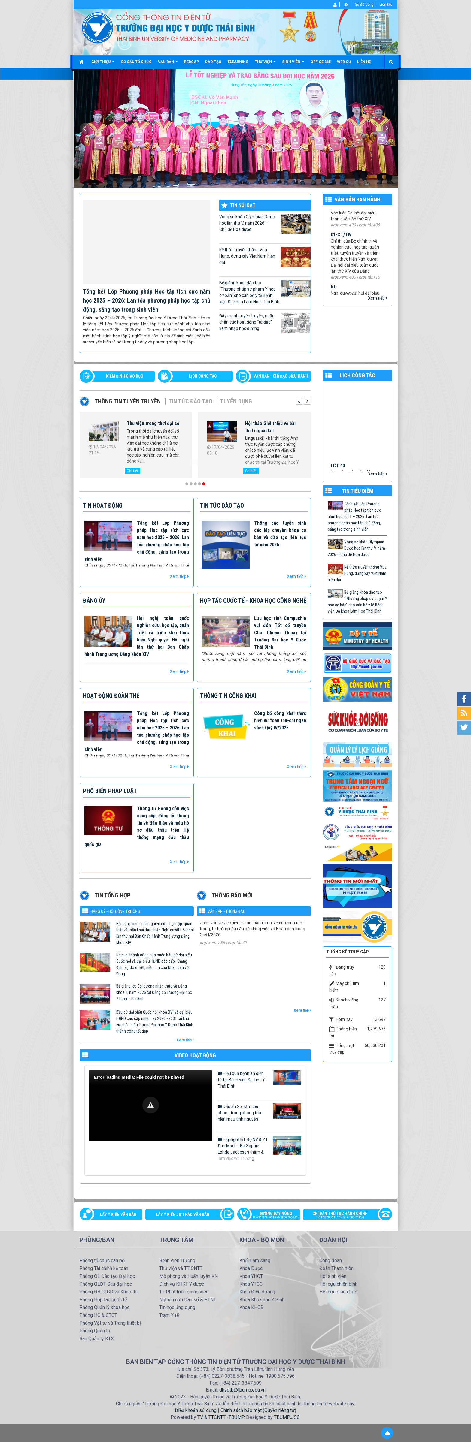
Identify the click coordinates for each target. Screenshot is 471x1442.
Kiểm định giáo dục (124, 376)
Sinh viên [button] (293, 64)
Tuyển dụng (236, 401)
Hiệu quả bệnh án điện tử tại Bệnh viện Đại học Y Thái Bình (259, 1079)
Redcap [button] (191, 62)
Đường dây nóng (271, 1215)
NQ (334, 294)
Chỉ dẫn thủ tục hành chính (344, 1215)
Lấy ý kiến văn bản (118, 1214)
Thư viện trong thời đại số (153, 423)
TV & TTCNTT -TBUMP (220, 1417)
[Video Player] (150, 1105)
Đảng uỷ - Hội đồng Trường (115, 911)
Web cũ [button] (344, 62)
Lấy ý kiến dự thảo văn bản (182, 1214)
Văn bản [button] (168, 64)
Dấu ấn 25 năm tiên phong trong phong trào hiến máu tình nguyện (259, 1112)
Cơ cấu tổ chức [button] (136, 62)
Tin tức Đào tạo (190, 401)
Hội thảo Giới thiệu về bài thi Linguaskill (270, 427)
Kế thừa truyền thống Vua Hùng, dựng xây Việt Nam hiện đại (265, 257)
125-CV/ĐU (210, 928)
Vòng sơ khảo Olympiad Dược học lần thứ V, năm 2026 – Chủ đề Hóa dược (265, 224)
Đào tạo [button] (213, 62)
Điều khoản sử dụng (196, 1410)
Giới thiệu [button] (102, 64)
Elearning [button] (238, 62)
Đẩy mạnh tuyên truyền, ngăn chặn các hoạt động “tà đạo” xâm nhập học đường (265, 323)
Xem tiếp (377, 298)
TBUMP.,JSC (287, 1417)
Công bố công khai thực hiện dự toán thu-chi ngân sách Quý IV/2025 (280, 720)
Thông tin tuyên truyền (128, 401)
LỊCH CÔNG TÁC (203, 376)
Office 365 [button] (321, 62)
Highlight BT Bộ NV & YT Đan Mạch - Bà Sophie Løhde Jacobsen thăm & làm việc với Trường (259, 1148)
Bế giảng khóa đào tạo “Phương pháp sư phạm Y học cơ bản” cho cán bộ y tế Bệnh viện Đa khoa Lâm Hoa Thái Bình (265, 292)
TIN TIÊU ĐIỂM (357, 491)
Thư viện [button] (265, 64)
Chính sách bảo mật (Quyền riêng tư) (258, 1410)
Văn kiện (339, 214)
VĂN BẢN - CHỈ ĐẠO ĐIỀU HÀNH (281, 376)
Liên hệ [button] (364, 62)
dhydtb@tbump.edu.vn (242, 1390)
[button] (150, 1105)
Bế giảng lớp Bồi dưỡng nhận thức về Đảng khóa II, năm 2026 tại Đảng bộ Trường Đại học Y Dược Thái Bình (154, 992)
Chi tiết (132, 471)
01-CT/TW (341, 242)
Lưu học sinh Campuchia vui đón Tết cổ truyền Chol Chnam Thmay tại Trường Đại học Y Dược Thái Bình (280, 632)
